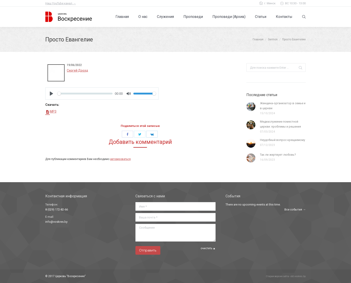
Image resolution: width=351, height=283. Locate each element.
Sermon (273, 39)
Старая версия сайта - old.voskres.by (286, 276)
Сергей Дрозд (77, 70)
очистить (206, 248)
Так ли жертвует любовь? (278, 154)
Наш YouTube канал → (60, 3)
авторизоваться (120, 159)
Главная (258, 39)
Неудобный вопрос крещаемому (282, 140)
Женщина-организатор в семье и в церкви (282, 106)
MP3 (50, 111)
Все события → (295, 209)
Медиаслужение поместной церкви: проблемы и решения (280, 124)
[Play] (51, 93)
